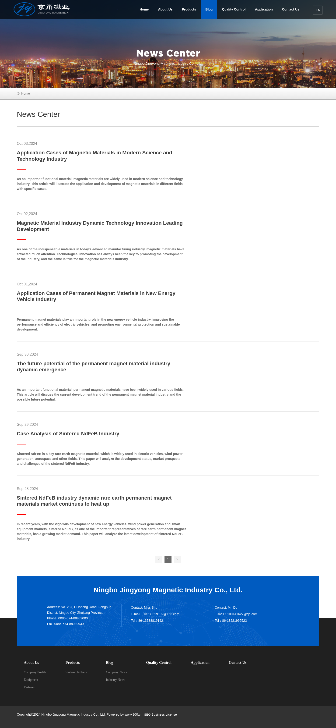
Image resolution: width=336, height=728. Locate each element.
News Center (168, 53)
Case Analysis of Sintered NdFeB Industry (68, 434)
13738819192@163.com (161, 614)
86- (224, 620)
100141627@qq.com (242, 614)
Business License (164, 714)
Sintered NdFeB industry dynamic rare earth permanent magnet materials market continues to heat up (94, 501)
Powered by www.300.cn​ (124, 714)
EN (318, 10)
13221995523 (237, 620)
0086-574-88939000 (73, 618)
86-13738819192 (150, 620)
